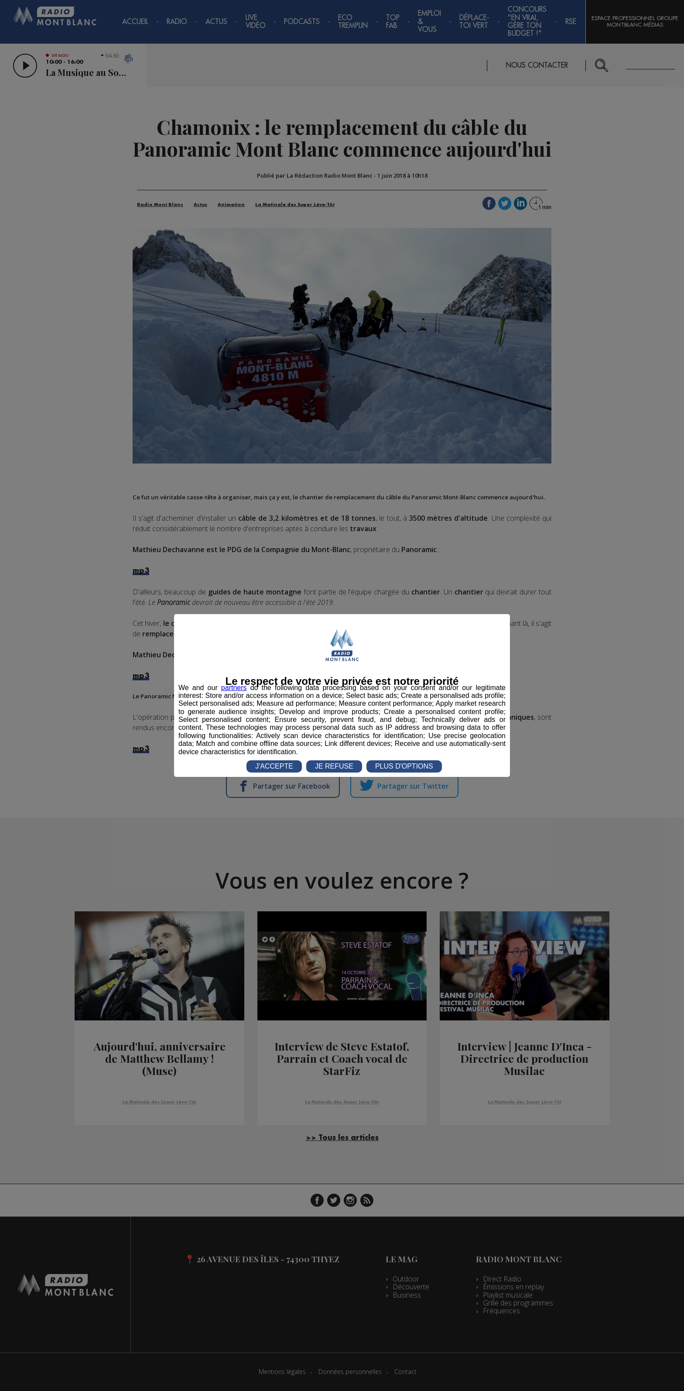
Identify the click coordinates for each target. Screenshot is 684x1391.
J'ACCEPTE (274, 766)
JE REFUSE (334, 766)
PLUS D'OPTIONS (404, 766)
